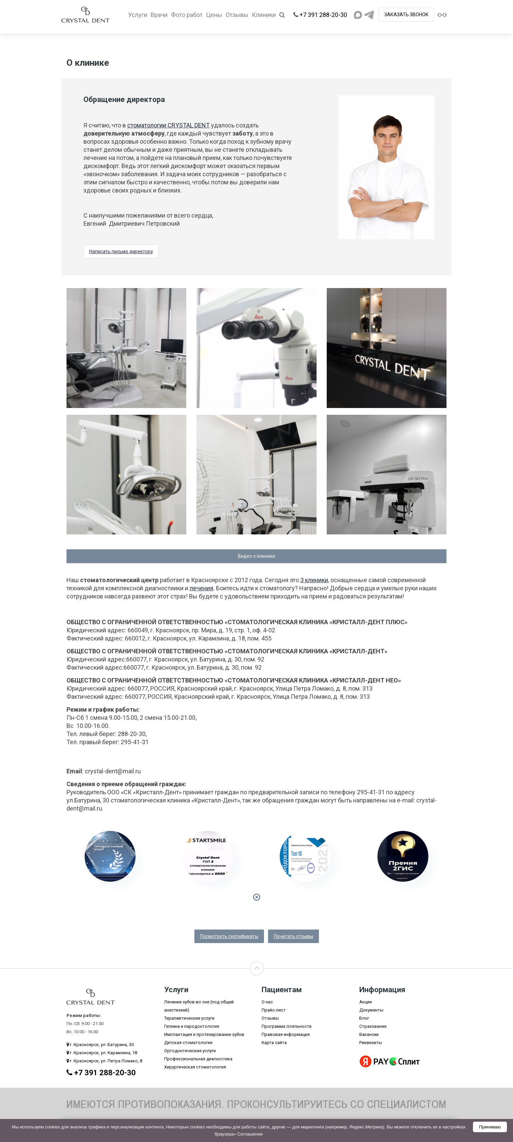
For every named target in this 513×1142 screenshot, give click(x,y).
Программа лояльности (286, 1026)
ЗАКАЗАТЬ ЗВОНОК (406, 14)
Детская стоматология (188, 1042)
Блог (364, 1018)
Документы (371, 1010)
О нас (267, 1001)
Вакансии (369, 1034)
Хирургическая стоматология (195, 1066)
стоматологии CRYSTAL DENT (168, 125)
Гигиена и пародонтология (191, 1026)
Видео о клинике (256, 556)
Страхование (372, 1026)
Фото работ (187, 14)
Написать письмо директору (121, 251)
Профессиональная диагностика (198, 1058)
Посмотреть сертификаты (229, 936)
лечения (201, 588)
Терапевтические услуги (189, 1018)
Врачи (159, 14)
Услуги (137, 14)
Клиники (264, 14)
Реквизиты (370, 1042)
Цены (214, 14)
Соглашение (250, 1134)
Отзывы (237, 14)
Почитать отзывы (293, 936)
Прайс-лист (274, 1010)
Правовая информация (286, 1034)
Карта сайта (274, 1042)
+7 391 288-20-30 (323, 14)
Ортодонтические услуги (190, 1050)
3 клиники (314, 580)
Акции (365, 1001)
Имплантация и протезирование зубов (204, 1034)
